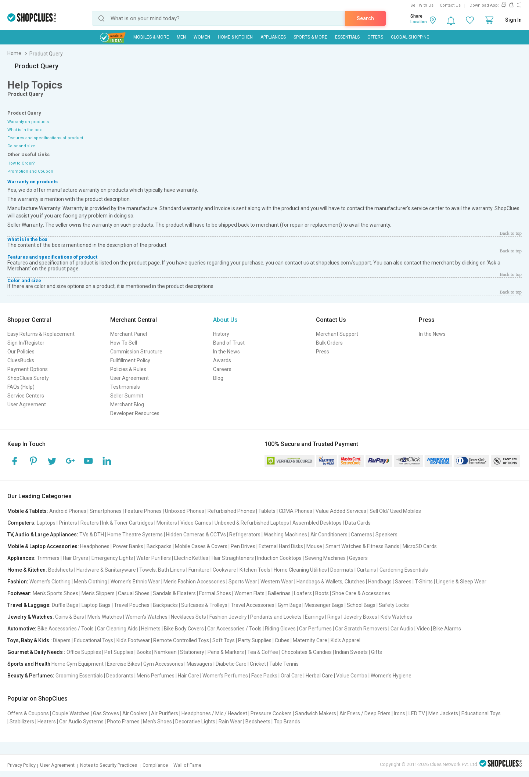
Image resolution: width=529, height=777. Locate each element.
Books (144, 652)
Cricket (258, 664)
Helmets (151, 629)
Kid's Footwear (133, 640)
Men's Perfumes (155, 676)
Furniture (198, 570)
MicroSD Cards (420, 546)
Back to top (511, 233)
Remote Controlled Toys (181, 640)
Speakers (386, 534)
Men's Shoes (157, 721)
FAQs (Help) (21, 387)
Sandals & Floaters (174, 593)
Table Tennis (284, 664)
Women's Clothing (50, 581)
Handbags (380, 581)
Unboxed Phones (184, 511)
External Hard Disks (281, 546)
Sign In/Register (25, 343)
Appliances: (21, 558)
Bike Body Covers (184, 629)
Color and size (21, 146)
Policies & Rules (128, 369)
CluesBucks (20, 360)
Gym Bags (289, 605)
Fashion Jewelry (228, 617)
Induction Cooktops (279, 558)
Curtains (366, 570)
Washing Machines (285, 534)
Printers (68, 523)
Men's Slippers (98, 593)
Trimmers (48, 558)
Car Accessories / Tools (234, 629)
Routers (89, 523)
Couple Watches (71, 713)
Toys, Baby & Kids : (29, 640)
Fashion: (17, 581)
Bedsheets (60, 570)
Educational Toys (93, 640)
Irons (399, 713)
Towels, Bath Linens (162, 570)
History (221, 334)
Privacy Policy (21, 765)
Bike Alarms (447, 629)
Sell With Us (421, 5)
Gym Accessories (163, 664)
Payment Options (27, 369)
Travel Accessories (252, 605)
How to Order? (21, 163)
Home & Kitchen (235, 37)
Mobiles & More (151, 37)
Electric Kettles (191, 558)
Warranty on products (28, 121)
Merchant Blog (127, 404)
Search (365, 18)
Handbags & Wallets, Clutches (330, 581)
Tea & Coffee (262, 652)
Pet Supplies (118, 652)
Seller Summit (126, 396)
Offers (375, 37)
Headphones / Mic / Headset (214, 713)
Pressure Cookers (271, 713)
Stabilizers (22, 721)
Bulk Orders (329, 343)
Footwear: (19, 593)
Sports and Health (28, 664)
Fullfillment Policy (130, 360)
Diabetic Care (231, 664)
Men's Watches (104, 617)
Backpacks (159, 546)
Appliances (273, 37)
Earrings (314, 617)
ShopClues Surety (28, 378)
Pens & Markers (226, 652)
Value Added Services (341, 511)
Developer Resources (134, 413)
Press (322, 352)
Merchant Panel (128, 334)
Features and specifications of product (45, 138)
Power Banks (128, 546)
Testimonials (125, 387)
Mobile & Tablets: (27, 511)
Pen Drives (243, 546)
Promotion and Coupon (30, 171)
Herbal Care (319, 676)
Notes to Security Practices (108, 765)
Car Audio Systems (81, 721)
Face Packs (264, 676)
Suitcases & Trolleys (204, 605)
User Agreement (26, 404)
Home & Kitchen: (27, 570)
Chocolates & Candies (306, 652)
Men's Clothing (90, 581)
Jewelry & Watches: (30, 617)
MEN (181, 37)
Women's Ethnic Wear (135, 581)
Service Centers (25, 396)
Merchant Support (337, 334)
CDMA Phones (295, 511)
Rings (333, 617)
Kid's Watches (396, 617)
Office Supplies (83, 652)
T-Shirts (424, 581)
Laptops (46, 523)
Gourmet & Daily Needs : (36, 652)
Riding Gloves (280, 629)
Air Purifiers (164, 713)
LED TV (417, 713)
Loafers (303, 593)
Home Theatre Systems (135, 534)
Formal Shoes (215, 593)
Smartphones (106, 511)
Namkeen (165, 652)
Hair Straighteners (233, 558)
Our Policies (21, 352)
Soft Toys (223, 640)
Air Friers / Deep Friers (365, 713)
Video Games (195, 523)
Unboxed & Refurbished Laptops (252, 523)
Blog (218, 378)
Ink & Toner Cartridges (127, 523)
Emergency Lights (112, 558)
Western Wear (276, 581)
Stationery (192, 652)
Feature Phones (143, 511)
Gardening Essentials (403, 570)
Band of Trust (229, 343)
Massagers (199, 664)
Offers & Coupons (28, 713)
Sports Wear (242, 581)
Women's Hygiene (391, 676)
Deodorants (119, 676)
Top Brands (287, 721)
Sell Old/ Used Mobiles (395, 511)
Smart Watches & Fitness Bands (362, 546)
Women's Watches (146, 617)
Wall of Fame (187, 765)
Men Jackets (443, 713)
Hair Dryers (75, 558)
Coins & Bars (69, 617)
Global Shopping (410, 37)
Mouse (314, 546)
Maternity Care (310, 640)
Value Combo (351, 676)
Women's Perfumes (225, 676)
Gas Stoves (106, 713)
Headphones (94, 546)
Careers (222, 369)
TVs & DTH (91, 534)
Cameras (361, 534)
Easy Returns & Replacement (41, 334)
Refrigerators (244, 534)
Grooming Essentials (79, 676)
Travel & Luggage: (29, 605)
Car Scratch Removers (361, 629)
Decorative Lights (195, 721)
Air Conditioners (329, 534)
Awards (222, 360)
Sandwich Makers (315, 713)
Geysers (358, 558)
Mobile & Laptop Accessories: (43, 546)
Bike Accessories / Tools (65, 629)
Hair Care (188, 676)
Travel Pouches (132, 605)
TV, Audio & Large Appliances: (42, 534)
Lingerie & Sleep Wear (461, 581)
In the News (226, 352)
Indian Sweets (351, 652)
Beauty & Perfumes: (30, 676)
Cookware (224, 570)
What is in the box (24, 129)
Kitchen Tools (255, 570)
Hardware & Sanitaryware (106, 570)
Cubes (282, 640)
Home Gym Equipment (77, 664)
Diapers (62, 640)
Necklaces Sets (188, 617)
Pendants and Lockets (276, 617)
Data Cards (358, 523)
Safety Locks (394, 605)
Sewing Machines (325, 558)
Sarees (403, 581)
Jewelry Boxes (360, 617)
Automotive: (21, 629)
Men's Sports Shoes (55, 593)
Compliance (155, 765)
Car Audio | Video (410, 629)
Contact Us (450, 5)
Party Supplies (254, 640)
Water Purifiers (153, 558)
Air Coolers (135, 713)
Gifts (376, 652)
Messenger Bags (324, 605)
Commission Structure (136, 352)
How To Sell (123, 343)
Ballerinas (279, 593)
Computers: (21, 523)
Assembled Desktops (317, 523)
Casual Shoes (134, 593)
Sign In (513, 20)
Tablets (267, 511)
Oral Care (291, 676)
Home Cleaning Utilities (300, 570)
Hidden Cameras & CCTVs (196, 534)
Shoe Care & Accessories (361, 593)
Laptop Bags (96, 605)
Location (418, 21)
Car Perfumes (315, 629)
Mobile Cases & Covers (201, 546)
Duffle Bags (65, 605)
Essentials (347, 37)
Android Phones (67, 511)
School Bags (361, 605)
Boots (322, 593)
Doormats (341, 570)
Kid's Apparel (345, 640)
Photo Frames (123, 721)
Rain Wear (230, 721)
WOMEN (202, 37)
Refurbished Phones (231, 511)
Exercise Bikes (123, 664)
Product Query (24, 113)
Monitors (166, 523)
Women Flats (249, 593)
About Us (225, 319)
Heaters (46, 721)
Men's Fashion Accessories (194, 581)
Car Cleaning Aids (117, 629)
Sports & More (310, 37)
